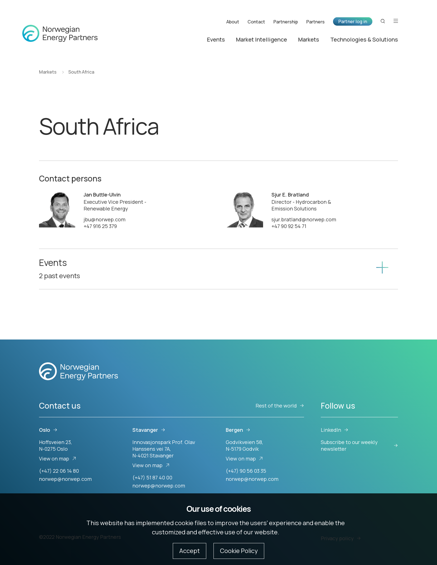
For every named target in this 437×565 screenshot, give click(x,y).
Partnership (285, 22)
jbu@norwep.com (104, 219)
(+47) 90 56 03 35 (246, 470)
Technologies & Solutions (364, 39)
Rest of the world (280, 405)
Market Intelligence (261, 39)
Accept (189, 551)
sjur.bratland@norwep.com (303, 219)
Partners (315, 22)
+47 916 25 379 (100, 226)
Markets (308, 39)
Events (216, 39)
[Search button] (383, 21)
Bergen (238, 429)
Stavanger (148, 429)
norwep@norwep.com (65, 479)
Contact (256, 22)
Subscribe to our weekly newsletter (359, 445)
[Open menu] (396, 21)
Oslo (48, 429)
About (232, 22)
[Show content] (382, 269)
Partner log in (352, 21)
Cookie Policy (239, 551)
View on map (57, 458)
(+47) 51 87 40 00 (152, 477)
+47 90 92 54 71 (288, 226)
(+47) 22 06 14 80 (59, 470)
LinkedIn (334, 429)
